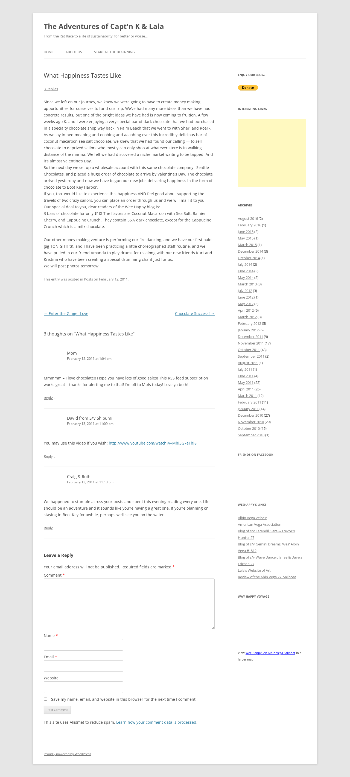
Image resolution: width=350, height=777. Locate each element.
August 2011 (248, 362)
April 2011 (246, 389)
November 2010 (251, 421)
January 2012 (248, 330)
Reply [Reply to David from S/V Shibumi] (48, 456)
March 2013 (247, 284)
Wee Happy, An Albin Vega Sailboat (270, 653)
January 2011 (248, 408)
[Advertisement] (272, 153)
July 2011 (245, 369)
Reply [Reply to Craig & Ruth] (48, 527)
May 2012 (245, 303)
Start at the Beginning (114, 52)
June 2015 (245, 231)
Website (51, 677)
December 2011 (250, 336)
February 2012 (249, 323)
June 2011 (245, 375)
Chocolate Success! (195, 313)
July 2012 (245, 290)
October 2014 (249, 257)
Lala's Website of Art (254, 570)
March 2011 (247, 395)
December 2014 (250, 251)
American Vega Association (259, 524)
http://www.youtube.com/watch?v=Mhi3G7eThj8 (153, 443)
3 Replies (51, 88)
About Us (74, 52)
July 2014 (245, 264)
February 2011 (249, 402)
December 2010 (250, 415)
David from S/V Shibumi (89, 418)
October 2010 (249, 428)
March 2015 (247, 244)
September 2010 (251, 435)
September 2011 (251, 356)
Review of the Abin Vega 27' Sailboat (267, 576)
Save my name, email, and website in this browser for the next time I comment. (124, 699)
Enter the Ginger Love (66, 313)
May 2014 (245, 277)
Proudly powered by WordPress (67, 754)
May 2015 (245, 238)
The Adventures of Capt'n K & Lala (104, 26)
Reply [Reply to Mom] (48, 397)
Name (51, 635)
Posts (88, 279)
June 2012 (245, 297)
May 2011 (245, 382)
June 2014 (245, 270)
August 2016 (248, 218)
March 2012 (247, 316)
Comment (54, 575)
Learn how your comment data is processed (156, 722)
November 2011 (251, 343)
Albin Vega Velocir (252, 517)
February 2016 (249, 225)
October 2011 (249, 349)
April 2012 (246, 310)
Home (49, 52)
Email (50, 656)
